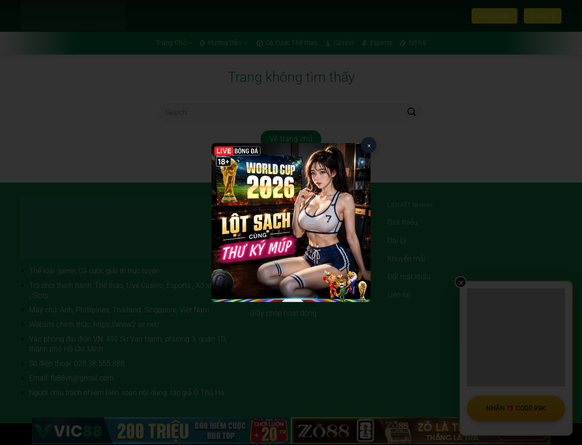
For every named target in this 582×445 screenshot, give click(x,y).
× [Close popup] (369, 145)
